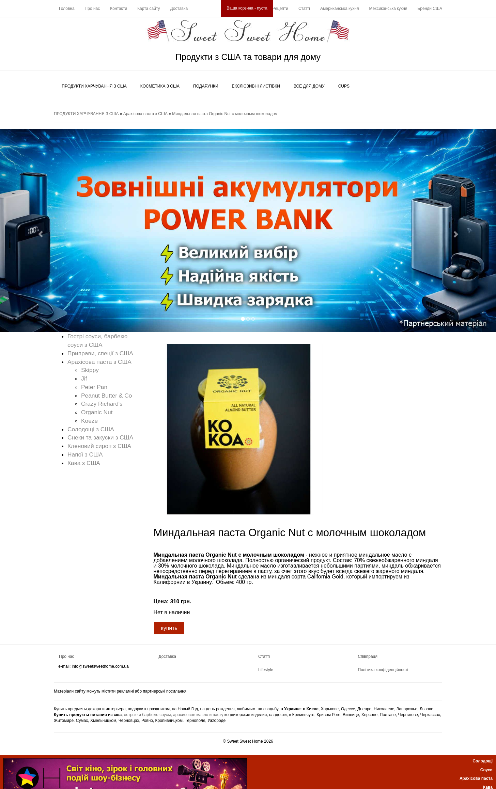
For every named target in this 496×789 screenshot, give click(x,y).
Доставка (179, 8)
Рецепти (280, 8)
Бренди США (429, 8)
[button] (37, 230)
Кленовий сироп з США (99, 446)
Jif (84, 378)
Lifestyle (265, 669)
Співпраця (367, 656)
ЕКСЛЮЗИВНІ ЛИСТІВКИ (256, 86)
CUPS (344, 86)
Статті (304, 8)
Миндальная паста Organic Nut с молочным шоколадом (225, 113)
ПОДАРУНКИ (205, 86)
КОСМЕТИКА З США (160, 86)
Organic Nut (96, 412)
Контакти (118, 8)
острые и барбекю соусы (147, 714)
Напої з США (85, 454)
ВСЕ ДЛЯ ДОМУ (309, 86)
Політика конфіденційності (383, 669)
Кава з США (83, 463)
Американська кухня (339, 8)
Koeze (89, 420)
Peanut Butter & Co (106, 395)
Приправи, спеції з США (100, 353)
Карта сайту (148, 8)
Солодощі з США (90, 429)
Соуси (486, 770)
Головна (67, 8)
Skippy (90, 370)
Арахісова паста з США (145, 113)
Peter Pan (94, 387)
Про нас (92, 8)
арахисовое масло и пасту (198, 714)
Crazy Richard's (102, 403)
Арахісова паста (476, 778)
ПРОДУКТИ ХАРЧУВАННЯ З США (94, 86)
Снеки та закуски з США (100, 437)
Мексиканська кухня (388, 8)
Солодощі (482, 761)
